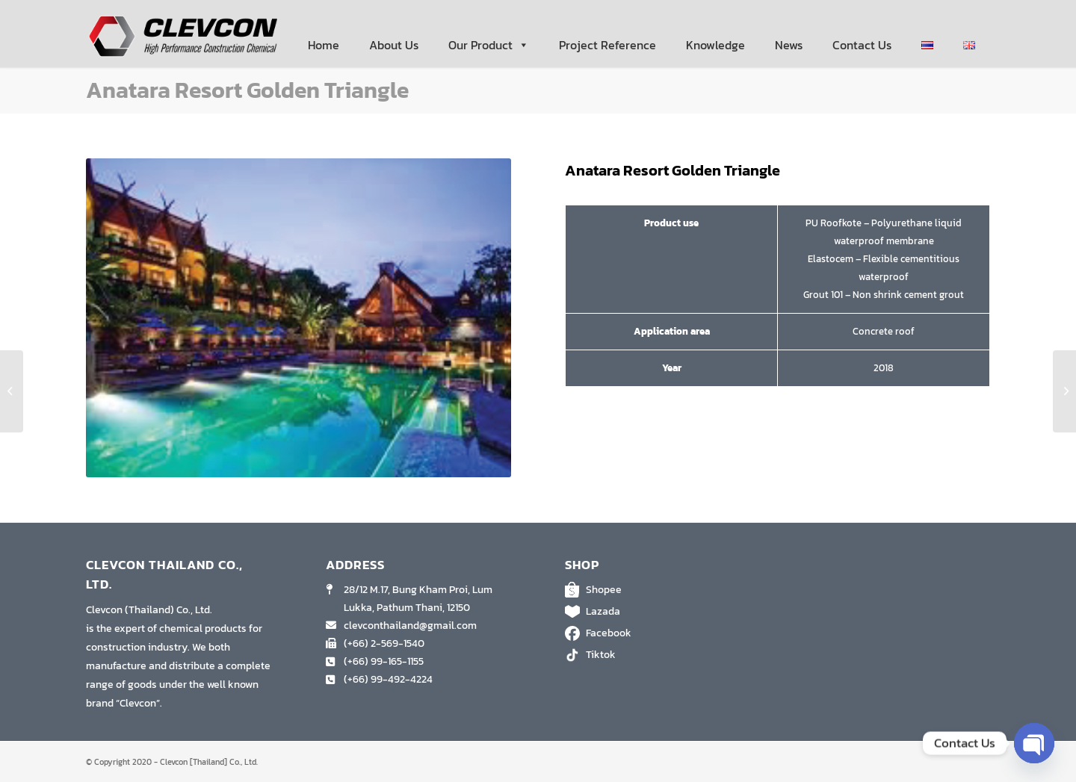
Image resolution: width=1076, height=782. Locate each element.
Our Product (488, 45)
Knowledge (715, 45)
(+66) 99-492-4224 (388, 679)
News (789, 45)
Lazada (657, 612)
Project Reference (607, 45)
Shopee (657, 590)
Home (323, 45)
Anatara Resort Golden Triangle (247, 90)
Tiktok (657, 655)
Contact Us (861, 45)
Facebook (657, 633)
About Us (393, 45)
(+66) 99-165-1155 (384, 661)
